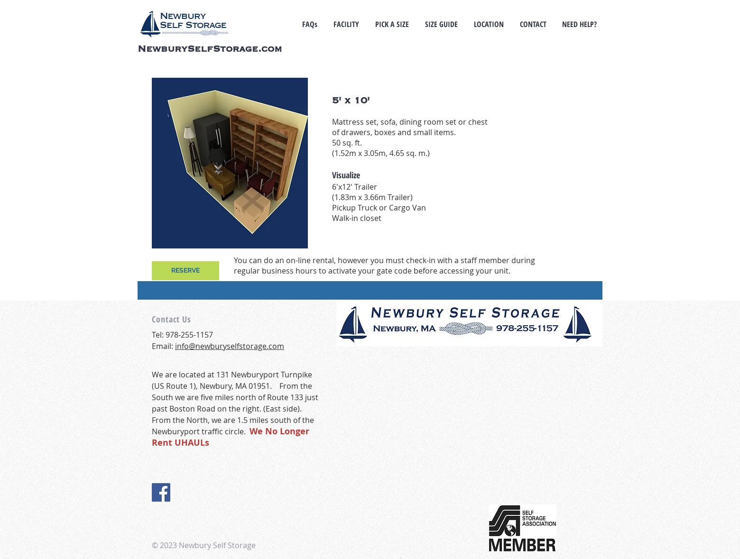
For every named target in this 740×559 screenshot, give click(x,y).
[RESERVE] (185, 270)
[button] (392, 24)
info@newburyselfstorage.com (229, 346)
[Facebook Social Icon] (161, 492)
